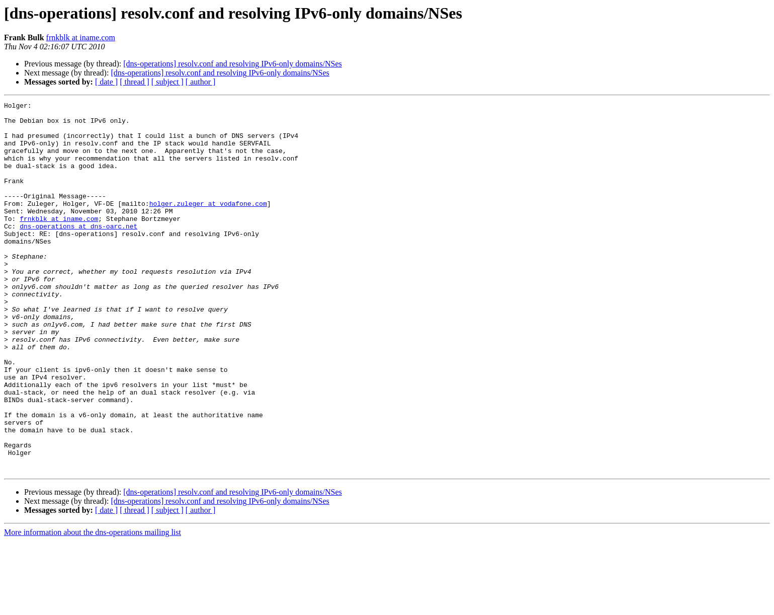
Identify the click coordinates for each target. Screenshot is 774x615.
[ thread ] (134, 82)
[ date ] (106, 82)
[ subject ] (167, 82)
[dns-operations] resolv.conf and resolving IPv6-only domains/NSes (232, 63)
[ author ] (201, 82)
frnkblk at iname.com (80, 37)
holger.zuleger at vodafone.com (208, 224)
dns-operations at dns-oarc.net (78, 251)
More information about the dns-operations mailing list (92, 606)
